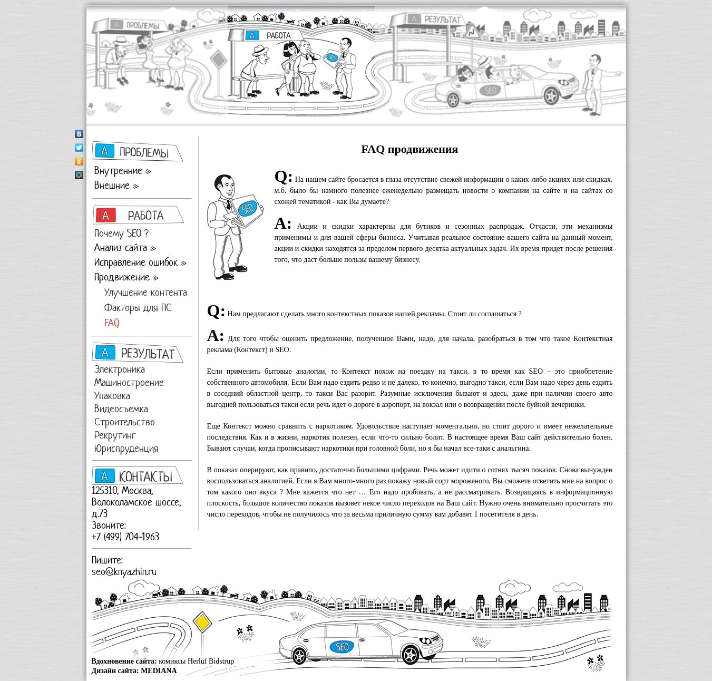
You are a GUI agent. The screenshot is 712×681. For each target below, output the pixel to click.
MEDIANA (159, 671)
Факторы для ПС (138, 307)
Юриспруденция (126, 448)
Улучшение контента (145, 292)
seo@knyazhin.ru (124, 571)
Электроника (119, 369)
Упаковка (112, 395)
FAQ (112, 322)
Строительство (124, 422)
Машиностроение (129, 382)
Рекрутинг (114, 435)
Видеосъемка (121, 408)
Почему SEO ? (121, 233)
